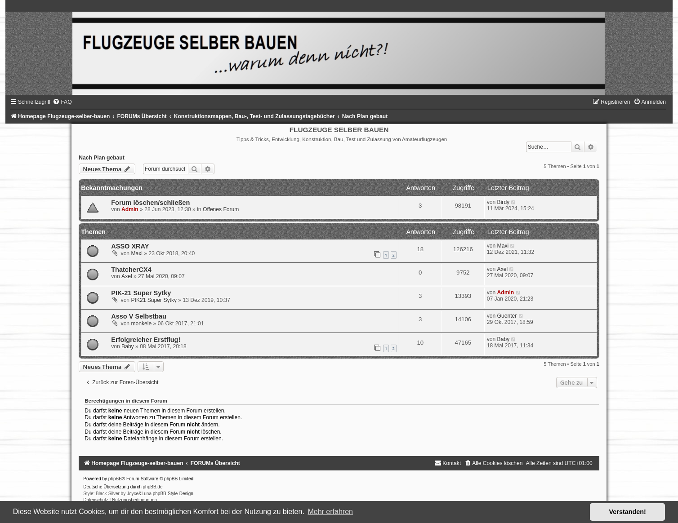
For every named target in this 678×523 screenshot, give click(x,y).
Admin (129, 209)
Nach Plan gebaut (101, 158)
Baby (127, 346)
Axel (126, 276)
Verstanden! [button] (627, 511)
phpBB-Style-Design (173, 493)
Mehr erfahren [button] (330, 511)
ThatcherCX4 (131, 269)
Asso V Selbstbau (138, 316)
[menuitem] (62, 102)
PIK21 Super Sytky (154, 300)
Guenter (507, 316)
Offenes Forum (221, 209)
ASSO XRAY (130, 246)
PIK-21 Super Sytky (141, 293)
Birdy (503, 202)
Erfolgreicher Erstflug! (145, 339)
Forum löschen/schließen (150, 202)
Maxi (137, 253)
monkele (141, 323)
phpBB (115, 478)
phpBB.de (153, 486)
